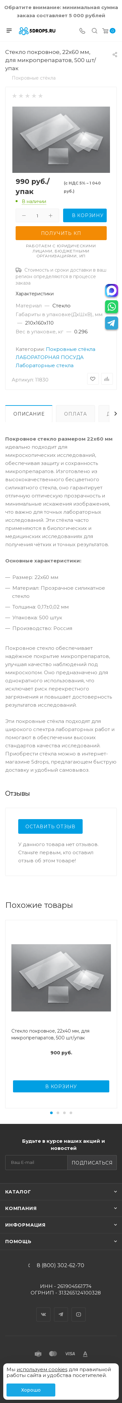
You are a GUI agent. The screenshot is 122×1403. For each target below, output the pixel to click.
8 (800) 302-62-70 (60, 1265)
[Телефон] (82, 31)
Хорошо (31, 1390)
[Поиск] (94, 31)
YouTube (79, 1308)
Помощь (18, 1241)
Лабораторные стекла (45, 365)
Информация (25, 1225)
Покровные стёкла (70, 349)
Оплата (75, 414)
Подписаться (92, 1163)
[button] (51, 1113)
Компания (20, 1208)
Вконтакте (43, 1308)
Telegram (61, 1308)
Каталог (18, 1192)
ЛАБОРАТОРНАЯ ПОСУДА (50, 357)
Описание (28, 414)
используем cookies (42, 1369)
